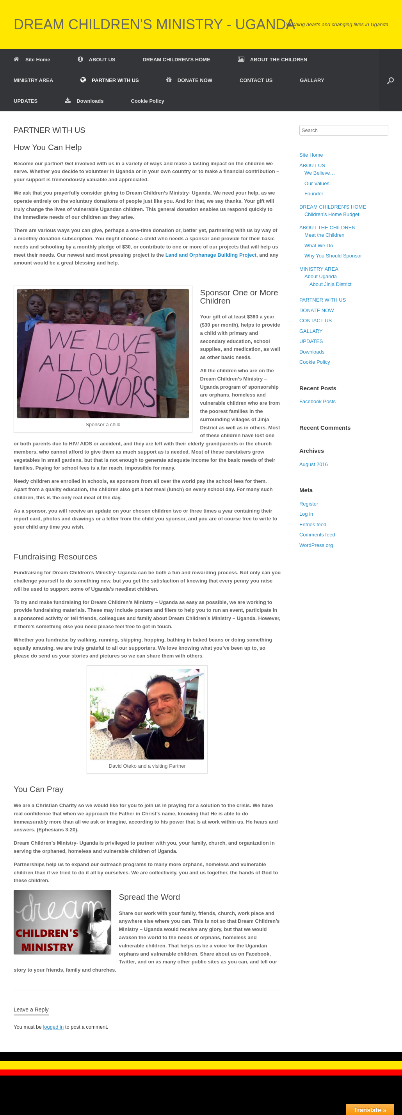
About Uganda (320, 276)
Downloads (84, 101)
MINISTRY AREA (33, 80)
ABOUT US (97, 60)
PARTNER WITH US (109, 80)
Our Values (316, 183)
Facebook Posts (317, 401)
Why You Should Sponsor (333, 256)
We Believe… (319, 173)
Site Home (32, 60)
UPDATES (25, 101)
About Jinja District (331, 284)
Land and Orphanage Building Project (210, 255)
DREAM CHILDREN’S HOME (176, 60)
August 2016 (313, 464)
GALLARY (312, 80)
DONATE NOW (189, 80)
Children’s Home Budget (331, 214)
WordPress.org (316, 545)
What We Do (318, 245)
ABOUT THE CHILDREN (273, 60)
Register (308, 504)
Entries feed (312, 524)
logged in (53, 1027)
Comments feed (317, 535)
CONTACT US (256, 80)
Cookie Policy (147, 101)
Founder (313, 194)
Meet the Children (324, 235)
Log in (306, 514)
